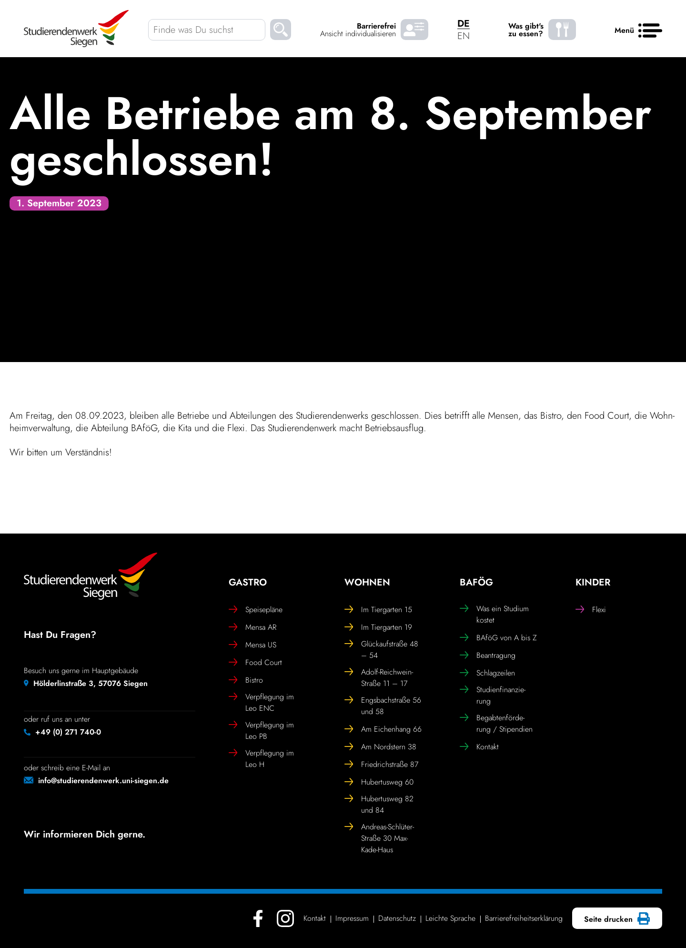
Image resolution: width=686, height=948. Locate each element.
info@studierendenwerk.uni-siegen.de (103, 780)
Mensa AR (252, 627)
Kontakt (479, 747)
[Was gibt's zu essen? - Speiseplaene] (562, 29)
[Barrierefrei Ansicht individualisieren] (414, 29)
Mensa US (252, 645)
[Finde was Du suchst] (206, 29)
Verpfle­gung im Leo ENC (261, 702)
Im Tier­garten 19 (378, 627)
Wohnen (367, 582)
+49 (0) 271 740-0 (68, 731)
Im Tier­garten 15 (378, 609)
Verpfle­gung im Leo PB (261, 730)
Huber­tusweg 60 (379, 782)
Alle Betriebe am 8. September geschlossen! (330, 136)
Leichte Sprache (450, 918)
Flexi (590, 609)
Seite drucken (615, 919)
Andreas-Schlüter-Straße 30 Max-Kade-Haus (379, 838)
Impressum (352, 918)
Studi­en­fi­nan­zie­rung (492, 695)
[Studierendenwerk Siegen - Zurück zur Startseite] (76, 28)
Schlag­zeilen (487, 673)
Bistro (246, 680)
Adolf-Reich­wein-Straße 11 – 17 (378, 677)
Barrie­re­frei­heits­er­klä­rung (524, 918)
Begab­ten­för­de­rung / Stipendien (496, 723)
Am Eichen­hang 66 (383, 729)
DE (463, 23)
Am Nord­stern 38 (380, 747)
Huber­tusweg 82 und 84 (379, 804)
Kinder (592, 582)
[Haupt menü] (650, 30)
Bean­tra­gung (487, 655)
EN (463, 36)
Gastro (248, 582)
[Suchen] (280, 31)
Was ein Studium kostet (494, 614)
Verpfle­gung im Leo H (261, 758)
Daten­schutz (397, 918)
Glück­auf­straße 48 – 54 (381, 649)
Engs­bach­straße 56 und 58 (382, 706)
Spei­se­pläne (255, 609)
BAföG (476, 582)
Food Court (255, 662)
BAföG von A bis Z (498, 638)
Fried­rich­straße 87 (381, 764)
